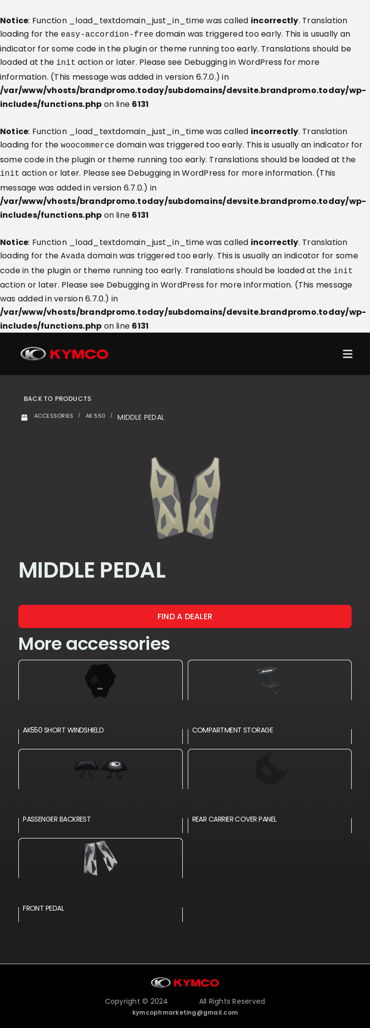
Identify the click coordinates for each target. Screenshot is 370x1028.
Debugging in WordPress (233, 61)
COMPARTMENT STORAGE (232, 724)
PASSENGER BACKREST (57, 813)
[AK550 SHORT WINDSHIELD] (100, 674)
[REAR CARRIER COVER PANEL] (270, 763)
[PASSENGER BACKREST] (100, 763)
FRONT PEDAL (43, 902)
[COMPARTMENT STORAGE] (270, 674)
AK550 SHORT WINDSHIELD (63, 724)
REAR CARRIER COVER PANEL (234, 813)
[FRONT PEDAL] (100, 852)
